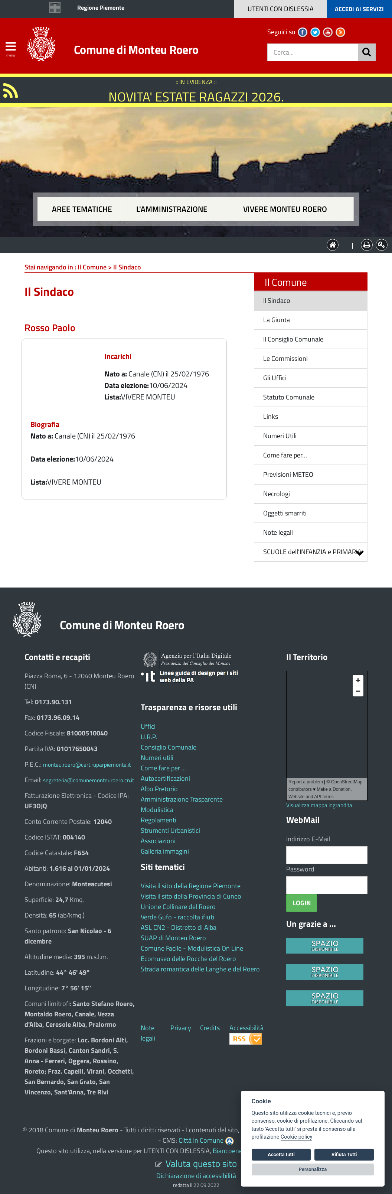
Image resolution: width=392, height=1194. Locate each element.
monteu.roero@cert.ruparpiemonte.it (87, 764)
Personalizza (313, 1169)
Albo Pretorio (159, 789)
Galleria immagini (165, 851)
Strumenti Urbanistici (170, 830)
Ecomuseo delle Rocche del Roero (188, 959)
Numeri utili (157, 758)
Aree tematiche (82, 209)
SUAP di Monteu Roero (173, 938)
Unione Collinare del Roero (178, 907)
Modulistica (157, 810)
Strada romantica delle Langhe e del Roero (200, 969)
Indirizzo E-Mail (308, 839)
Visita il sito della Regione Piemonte (191, 886)
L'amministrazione (172, 209)
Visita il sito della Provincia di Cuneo (191, 896)
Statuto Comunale (288, 397)
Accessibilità (246, 1028)
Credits (210, 1028)
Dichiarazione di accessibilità (196, 1176)
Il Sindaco (276, 300)
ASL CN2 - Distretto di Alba (178, 927)
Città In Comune (201, 1140)
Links (270, 416)
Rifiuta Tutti (344, 1154)
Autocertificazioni (165, 778)
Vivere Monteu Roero (285, 209)
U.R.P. (149, 737)
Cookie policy (296, 1137)
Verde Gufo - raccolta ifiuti (177, 917)
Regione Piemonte (100, 7)
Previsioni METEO (288, 474)
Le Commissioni (285, 358)
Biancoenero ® (233, 1151)
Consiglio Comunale (168, 747)
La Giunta (276, 320)
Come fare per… (285, 455)
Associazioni (158, 841)
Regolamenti (158, 820)
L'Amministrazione (190, 244)
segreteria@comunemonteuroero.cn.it (88, 780)
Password (300, 869)
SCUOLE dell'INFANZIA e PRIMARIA (312, 552)
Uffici (148, 726)
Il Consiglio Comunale (293, 339)
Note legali (278, 532)
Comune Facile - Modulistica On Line (192, 948)
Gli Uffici (275, 378)
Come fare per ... (163, 768)
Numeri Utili (280, 436)
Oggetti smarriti (285, 513)
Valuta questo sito (201, 1163)
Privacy (180, 1028)
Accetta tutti (281, 1154)
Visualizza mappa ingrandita (319, 805)
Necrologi (276, 494)
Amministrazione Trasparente (182, 799)
